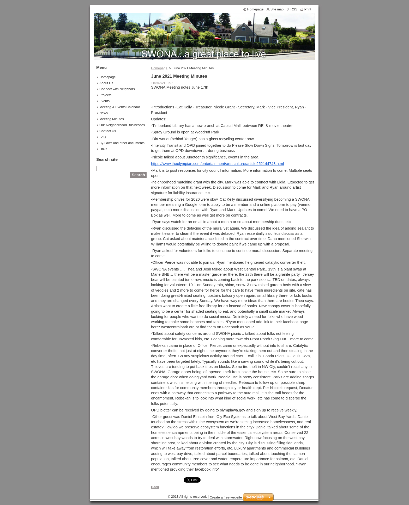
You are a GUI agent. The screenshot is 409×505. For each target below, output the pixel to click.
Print (307, 9)
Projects (105, 95)
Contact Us (107, 131)
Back (155, 487)
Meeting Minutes (111, 119)
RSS (294, 9)
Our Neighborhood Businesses (122, 125)
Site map (277, 9)
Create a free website (226, 497)
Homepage (159, 68)
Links (103, 149)
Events (104, 101)
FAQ (102, 137)
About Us (106, 83)
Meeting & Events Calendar (119, 107)
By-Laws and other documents (122, 143)
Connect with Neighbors (117, 89)
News (103, 113)
